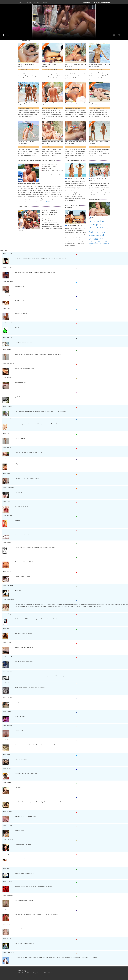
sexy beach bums (104, 242)
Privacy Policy (33, 973)
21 (56, 108)
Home (19, 2)
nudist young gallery (97, 236)
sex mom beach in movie (98, 230)
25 (56, 146)
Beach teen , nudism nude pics (49, 166)
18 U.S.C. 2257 (47, 973)
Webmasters (40, 973)
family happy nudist (94, 242)
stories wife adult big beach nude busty (51, 174)
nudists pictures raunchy (96, 243)
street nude (94, 235)
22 (79, 69)
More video (28, 2)
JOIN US (36, 2)
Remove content (54, 973)
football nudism (96, 227)
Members (44, 2)
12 (32, 108)
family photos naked (98, 232)
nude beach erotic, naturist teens (49, 164)
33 (32, 146)
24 (32, 69)
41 (56, 69)
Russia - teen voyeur (46, 168)
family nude (45, 176)
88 (103, 146)
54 (103, 69)
